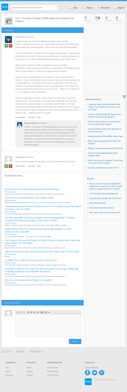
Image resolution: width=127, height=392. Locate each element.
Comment (31, 117)
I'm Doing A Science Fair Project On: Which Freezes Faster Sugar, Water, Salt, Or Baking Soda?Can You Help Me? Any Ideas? (42, 270)
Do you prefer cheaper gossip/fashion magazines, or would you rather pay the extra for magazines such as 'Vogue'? (106, 186)
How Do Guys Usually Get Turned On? (105, 198)
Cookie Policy (52, 375)
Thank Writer (20, 117)
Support (29, 375)
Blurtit (4, 7)
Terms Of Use (52, 368)
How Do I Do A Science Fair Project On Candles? (28, 280)
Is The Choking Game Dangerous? (103, 194)
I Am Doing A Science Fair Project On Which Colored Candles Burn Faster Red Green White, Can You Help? (42, 242)
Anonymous (20, 37)
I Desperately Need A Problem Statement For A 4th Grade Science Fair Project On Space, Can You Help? (43, 208)
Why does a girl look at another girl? (104, 212)
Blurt (39, 117)
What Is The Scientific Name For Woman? (105, 148)
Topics (87, 7)
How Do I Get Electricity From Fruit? (103, 168)
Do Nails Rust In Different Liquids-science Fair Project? (31, 260)
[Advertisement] (33, 183)
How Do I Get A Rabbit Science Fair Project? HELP (29, 197)
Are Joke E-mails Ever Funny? (101, 208)
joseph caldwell (30, 123)
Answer (75, 341)
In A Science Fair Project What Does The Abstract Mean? (32, 189)
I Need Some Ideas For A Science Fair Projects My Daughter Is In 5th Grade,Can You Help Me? (38, 230)
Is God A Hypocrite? (97, 203)
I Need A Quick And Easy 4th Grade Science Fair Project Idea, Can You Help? (42, 251)
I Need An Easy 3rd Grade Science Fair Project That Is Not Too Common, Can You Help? (104, 107)
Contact (29, 371)
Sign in (119, 7)
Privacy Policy (52, 371)
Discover (103, 7)
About (28, 368)
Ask (73, 7)
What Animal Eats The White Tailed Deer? (105, 136)
